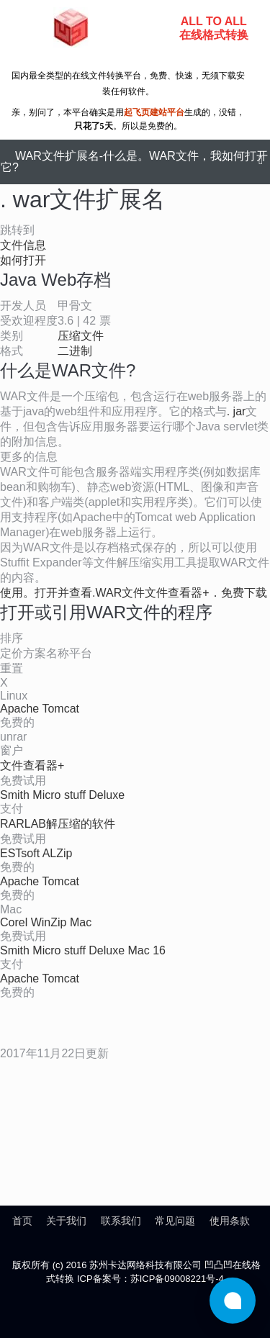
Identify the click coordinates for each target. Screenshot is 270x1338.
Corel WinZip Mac (45, 922)
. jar (236, 411)
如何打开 (23, 260)
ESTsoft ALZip (36, 853)
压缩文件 (81, 336)
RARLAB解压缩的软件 (57, 824)
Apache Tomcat (39, 708)
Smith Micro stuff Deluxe (62, 795)
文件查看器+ (32, 765)
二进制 (75, 351)
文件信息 (23, 245)
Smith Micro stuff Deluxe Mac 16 (83, 950)
